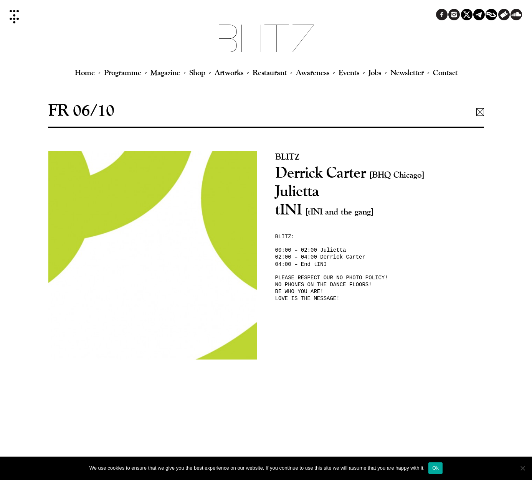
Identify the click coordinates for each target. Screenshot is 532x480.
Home (85, 72)
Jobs (374, 72)
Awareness (312, 72)
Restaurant (270, 72)
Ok (435, 468)
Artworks (229, 72)
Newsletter (407, 72)
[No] (522, 468)
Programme (122, 72)
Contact (445, 72)
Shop (197, 72)
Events (349, 72)
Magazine (165, 72)
